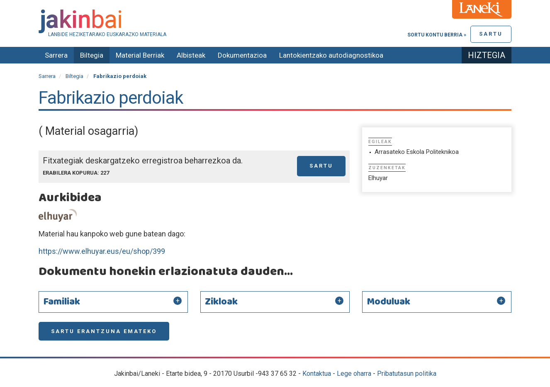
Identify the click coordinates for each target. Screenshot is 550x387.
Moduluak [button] (388, 302)
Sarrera (56, 55)
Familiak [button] (61, 302)
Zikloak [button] (221, 302)
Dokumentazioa (242, 55)
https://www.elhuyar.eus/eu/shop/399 (102, 251)
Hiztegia (486, 55)
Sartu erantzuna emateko (104, 331)
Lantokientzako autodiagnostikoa (331, 55)
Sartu (491, 34)
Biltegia (91, 55)
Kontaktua (316, 373)
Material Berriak (140, 55)
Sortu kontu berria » (436, 35)
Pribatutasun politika (406, 373)
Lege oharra (354, 373)
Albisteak (191, 55)
